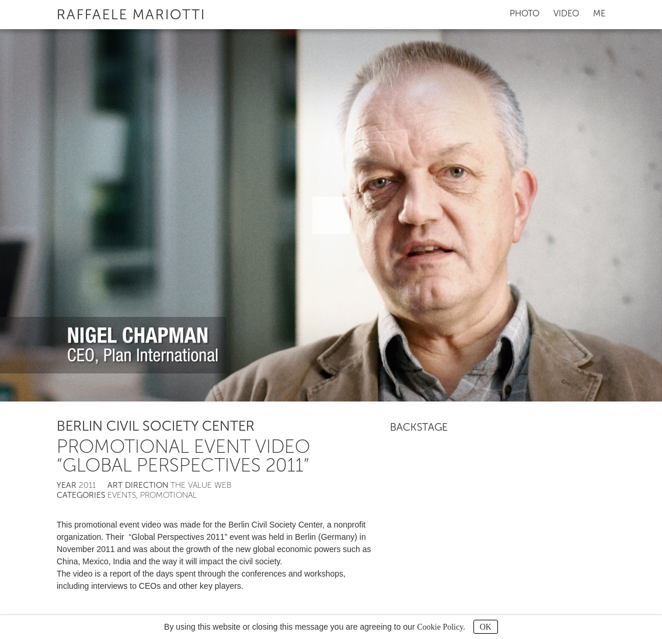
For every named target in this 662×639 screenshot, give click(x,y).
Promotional (168, 495)
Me (599, 13)
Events (121, 495)
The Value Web (200, 485)
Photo (524, 13)
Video (566, 13)
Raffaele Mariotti (131, 14)
